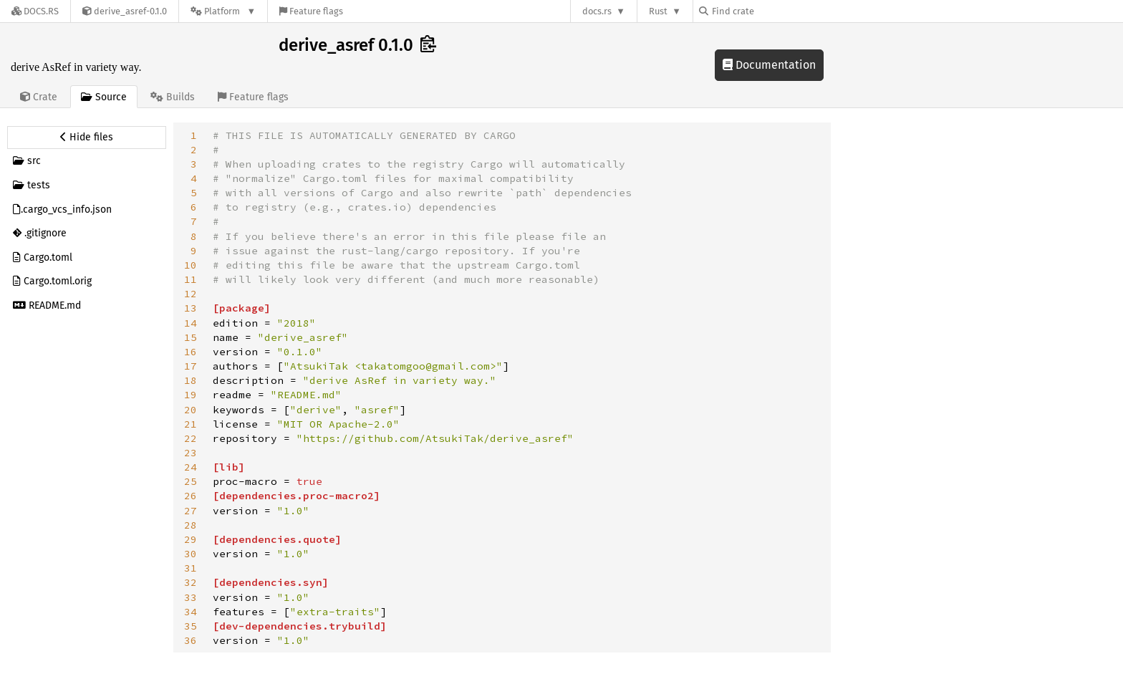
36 (190, 640)
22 (190, 438)
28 (190, 525)
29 (190, 539)
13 (190, 308)
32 (190, 582)
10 (190, 265)
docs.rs (597, 11)
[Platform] (223, 11)
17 (190, 366)
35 (190, 626)
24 (190, 467)
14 (190, 323)
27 (190, 510)
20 (190, 409)
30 (190, 553)
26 (190, 495)
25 (190, 481)
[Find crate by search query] (770, 11)
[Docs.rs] (35, 11)
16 (190, 351)
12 (190, 293)
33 (190, 597)
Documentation (769, 65)
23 (190, 452)
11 (190, 279)
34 (190, 611)
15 (190, 337)
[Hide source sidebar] (86, 137)
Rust (658, 11)
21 (190, 424)
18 (190, 380)
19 (190, 394)
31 (190, 568)
